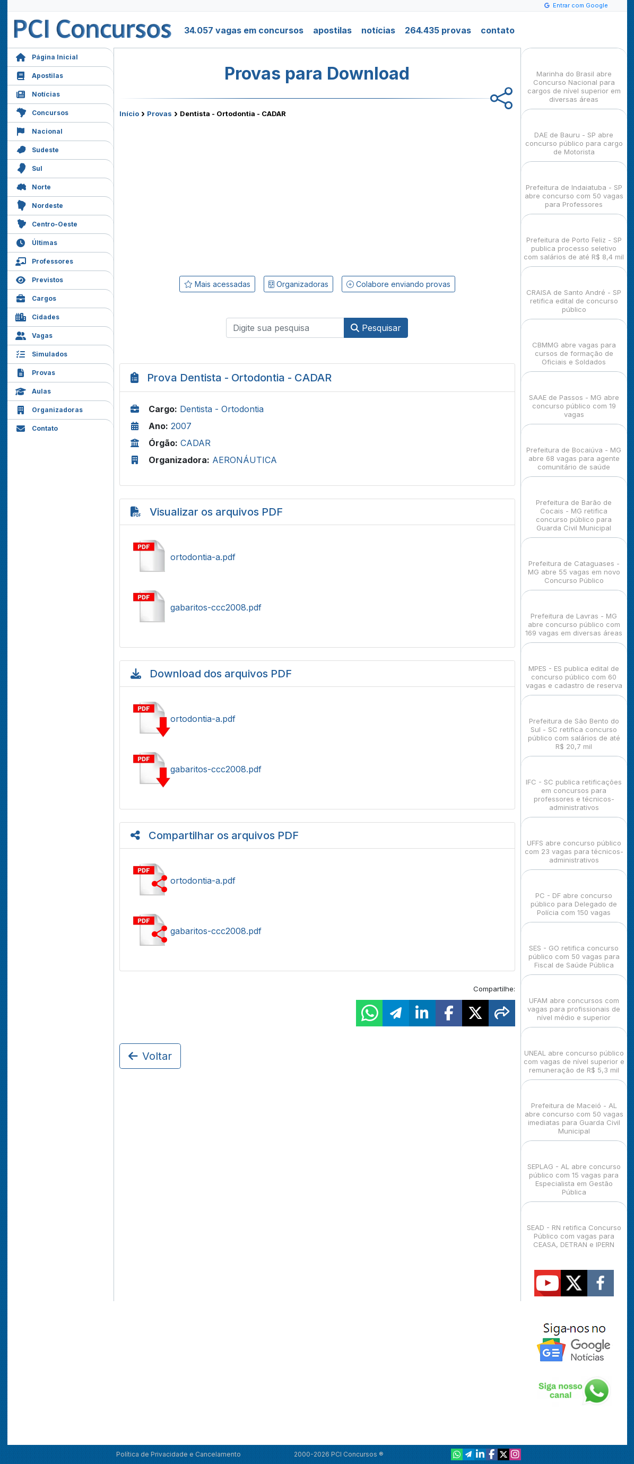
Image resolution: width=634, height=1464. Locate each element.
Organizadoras (49, 409)
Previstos (39, 279)
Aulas (33, 390)
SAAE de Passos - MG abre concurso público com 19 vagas (574, 396)
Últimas (36, 242)
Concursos (41, 111)
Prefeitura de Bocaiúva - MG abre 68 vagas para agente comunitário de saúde (573, 449)
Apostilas (39, 74)
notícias (378, 30)
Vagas (34, 334)
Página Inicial (46, 56)
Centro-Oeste (46, 223)
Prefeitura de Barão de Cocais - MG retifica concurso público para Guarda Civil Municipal (574, 506)
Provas (35, 372)
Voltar (150, 1056)
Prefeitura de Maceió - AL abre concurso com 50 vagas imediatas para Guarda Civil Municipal (574, 1109)
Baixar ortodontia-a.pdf (317, 719)
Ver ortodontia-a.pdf (317, 557)
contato (498, 30)
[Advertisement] (230, 194)
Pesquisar (376, 328)
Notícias (37, 93)
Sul (28, 167)
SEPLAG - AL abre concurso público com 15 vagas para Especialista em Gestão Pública (574, 1170)
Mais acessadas (217, 284)
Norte (33, 186)
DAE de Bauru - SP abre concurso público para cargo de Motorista (574, 134)
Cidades (37, 316)
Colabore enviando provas (398, 284)
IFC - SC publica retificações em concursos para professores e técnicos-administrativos (574, 785)
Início (129, 113)
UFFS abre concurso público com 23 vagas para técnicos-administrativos (574, 842)
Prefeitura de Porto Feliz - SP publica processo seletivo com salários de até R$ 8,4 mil (574, 239)
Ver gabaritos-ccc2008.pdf (317, 607)
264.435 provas (438, 30)
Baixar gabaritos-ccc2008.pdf (317, 769)
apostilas (332, 30)
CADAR (195, 443)
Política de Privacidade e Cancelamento (178, 1454)
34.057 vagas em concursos (243, 30)
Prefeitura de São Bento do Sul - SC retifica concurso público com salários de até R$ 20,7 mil (574, 724)
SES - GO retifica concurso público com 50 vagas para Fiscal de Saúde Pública (574, 947)
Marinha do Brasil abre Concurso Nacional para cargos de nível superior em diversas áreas (574, 77)
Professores (44, 260)
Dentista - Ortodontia (222, 409)
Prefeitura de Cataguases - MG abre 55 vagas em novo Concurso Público (574, 563)
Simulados (41, 353)
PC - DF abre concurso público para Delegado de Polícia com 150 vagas (574, 895)
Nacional (39, 130)
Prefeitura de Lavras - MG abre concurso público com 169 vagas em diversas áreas (573, 615)
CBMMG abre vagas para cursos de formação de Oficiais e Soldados (574, 344)
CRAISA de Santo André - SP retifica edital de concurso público (573, 291)
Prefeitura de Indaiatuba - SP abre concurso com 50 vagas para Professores (574, 186)
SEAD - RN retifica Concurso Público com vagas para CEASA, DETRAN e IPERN (574, 1227)
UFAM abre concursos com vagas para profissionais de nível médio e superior (573, 1000)
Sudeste (37, 148)
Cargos (35, 297)
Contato (36, 427)
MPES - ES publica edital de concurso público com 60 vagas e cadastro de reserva (574, 668)
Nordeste (39, 204)
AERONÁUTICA (244, 460)
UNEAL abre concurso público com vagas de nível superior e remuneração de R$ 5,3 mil (574, 1052)
